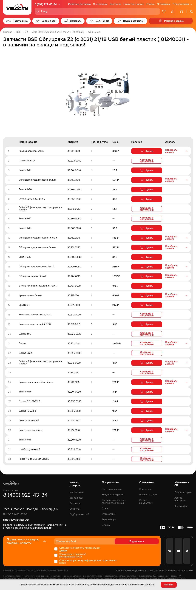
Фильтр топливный (29, 420)
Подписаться (146, 540)
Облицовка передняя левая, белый (37, 180)
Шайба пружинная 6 (29, 448)
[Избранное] (164, 11)
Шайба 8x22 (25, 352)
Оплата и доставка (79, 4)
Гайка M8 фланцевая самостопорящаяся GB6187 (40, 362)
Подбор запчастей (79, 513)
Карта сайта (180, 505)
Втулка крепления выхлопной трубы (38, 285)
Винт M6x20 (25, 189)
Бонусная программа (113, 494)
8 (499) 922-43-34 (46, 4)
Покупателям (181, 4)
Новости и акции (133, 4)
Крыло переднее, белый (31, 151)
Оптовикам (163, 4)
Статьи (150, 4)
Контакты (115, 4)
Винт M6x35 (25, 391)
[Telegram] (186, 550)
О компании (100, 4)
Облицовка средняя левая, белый (36, 266)
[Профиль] (190, 11)
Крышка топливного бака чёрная (36, 381)
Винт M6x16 (25, 170)
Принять (168, 584)
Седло (22, 343)
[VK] (169, 550)
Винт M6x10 (25, 218)
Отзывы (106, 524)
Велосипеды (76, 497)
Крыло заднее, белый (30, 295)
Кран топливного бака (30, 429)
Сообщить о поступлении (147, 160)
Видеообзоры (109, 518)
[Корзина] (181, 11)
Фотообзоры (108, 513)
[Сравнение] (173, 11)
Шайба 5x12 (25, 333)
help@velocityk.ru (21, 527)
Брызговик (24, 304)
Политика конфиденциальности (130, 570)
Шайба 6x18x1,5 (27, 160)
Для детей (75, 508)
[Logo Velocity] (17, 7)
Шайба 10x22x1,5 (28, 410)
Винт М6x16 (25, 256)
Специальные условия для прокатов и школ (113, 501)
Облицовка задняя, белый (32, 276)
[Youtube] (178, 550)
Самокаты (75, 502)
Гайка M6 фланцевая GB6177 (34, 458)
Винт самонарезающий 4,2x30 (35, 314)
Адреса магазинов (180, 498)
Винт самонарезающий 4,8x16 (35, 324)
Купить (146, 151)
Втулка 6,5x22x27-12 (29, 400)
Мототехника (76, 491)
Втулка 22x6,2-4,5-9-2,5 (32, 199)
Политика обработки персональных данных (171, 570)
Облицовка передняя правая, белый (38, 237)
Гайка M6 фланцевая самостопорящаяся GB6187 (40, 209)
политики (149, 584)
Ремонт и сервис (183, 491)
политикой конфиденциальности (72, 554)
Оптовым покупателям (146, 501)
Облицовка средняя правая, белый (37, 247)
